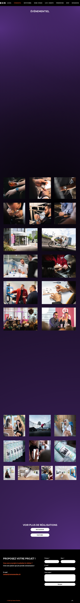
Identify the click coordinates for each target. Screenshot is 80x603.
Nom (62, 558)
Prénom (46, 558)
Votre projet (47, 572)
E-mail (46, 565)
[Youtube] (3, 3)
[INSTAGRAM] (40, 529)
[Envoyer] (59, 584)
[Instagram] (0, 3)
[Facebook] (5, 3)
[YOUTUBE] (40, 535)
